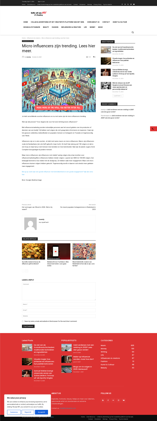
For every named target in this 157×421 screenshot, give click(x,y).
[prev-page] (23, 270)
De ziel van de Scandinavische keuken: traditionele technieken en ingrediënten (123, 49)
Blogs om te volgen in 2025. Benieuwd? (82, 367)
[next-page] (26, 270)
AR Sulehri (51, 417)
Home (24, 38)
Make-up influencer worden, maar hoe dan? (83, 357)
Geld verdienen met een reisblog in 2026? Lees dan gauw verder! (83, 347)
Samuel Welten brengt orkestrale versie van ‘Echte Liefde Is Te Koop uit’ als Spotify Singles (44, 374)
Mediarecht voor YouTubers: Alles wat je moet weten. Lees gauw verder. (58, 263)
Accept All (41, 412)
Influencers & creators (33, 38)
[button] (132, 32)
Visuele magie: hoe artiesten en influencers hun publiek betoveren (123, 60)
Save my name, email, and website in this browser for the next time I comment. (50, 321)
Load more (118, 96)
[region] (27, 405)
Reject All (28, 412)
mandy (28, 57)
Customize (14, 412)
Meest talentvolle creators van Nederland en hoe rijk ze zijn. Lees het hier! (84, 263)
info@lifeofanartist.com (68, 408)
